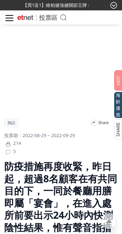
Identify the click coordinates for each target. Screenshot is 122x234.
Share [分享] (103, 122)
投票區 (48, 17)
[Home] (25, 17)
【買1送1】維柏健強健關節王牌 (55, 5)
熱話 (11, 122)
